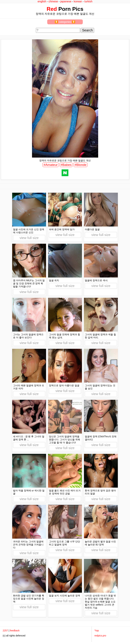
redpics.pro (100, 635)
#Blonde (80, 165)
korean (78, 1)
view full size (29, 238)
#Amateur (51, 165)
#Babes (66, 165)
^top (96, 630)
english (42, 1)
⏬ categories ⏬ (65, 21)
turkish (88, 1)
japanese (65, 1)
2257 (5, 630)
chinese (53, 1)
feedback (15, 630)
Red (52, 9)
